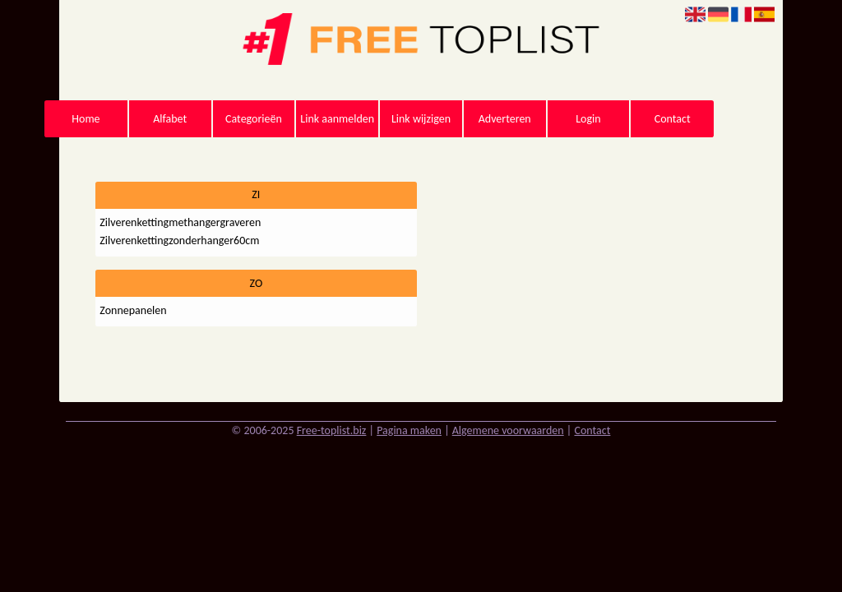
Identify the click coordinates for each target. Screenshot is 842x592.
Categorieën (253, 119)
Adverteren (505, 119)
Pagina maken (409, 430)
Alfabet (170, 119)
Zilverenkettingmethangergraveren (180, 222)
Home (85, 119)
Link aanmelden (337, 119)
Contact (673, 119)
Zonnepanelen (132, 310)
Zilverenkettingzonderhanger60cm (179, 240)
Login (588, 119)
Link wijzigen (421, 119)
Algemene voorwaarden (508, 430)
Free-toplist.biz (332, 430)
